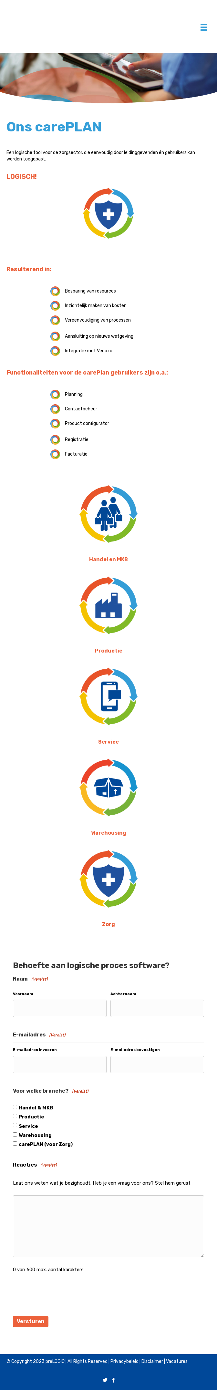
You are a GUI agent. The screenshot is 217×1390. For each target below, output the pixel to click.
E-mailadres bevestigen (135, 1049)
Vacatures (177, 1359)
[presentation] (62, 1294)
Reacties (35, 1164)
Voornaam (23, 994)
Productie (31, 1115)
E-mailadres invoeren (35, 1049)
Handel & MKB (36, 1106)
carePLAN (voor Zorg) (46, 1143)
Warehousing (35, 1134)
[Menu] (204, 27)
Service (28, 1124)
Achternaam (123, 994)
